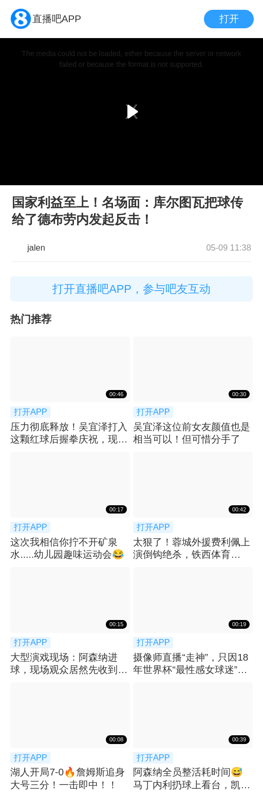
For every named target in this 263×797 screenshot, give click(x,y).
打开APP (30, 411)
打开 (229, 18)
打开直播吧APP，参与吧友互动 (131, 288)
